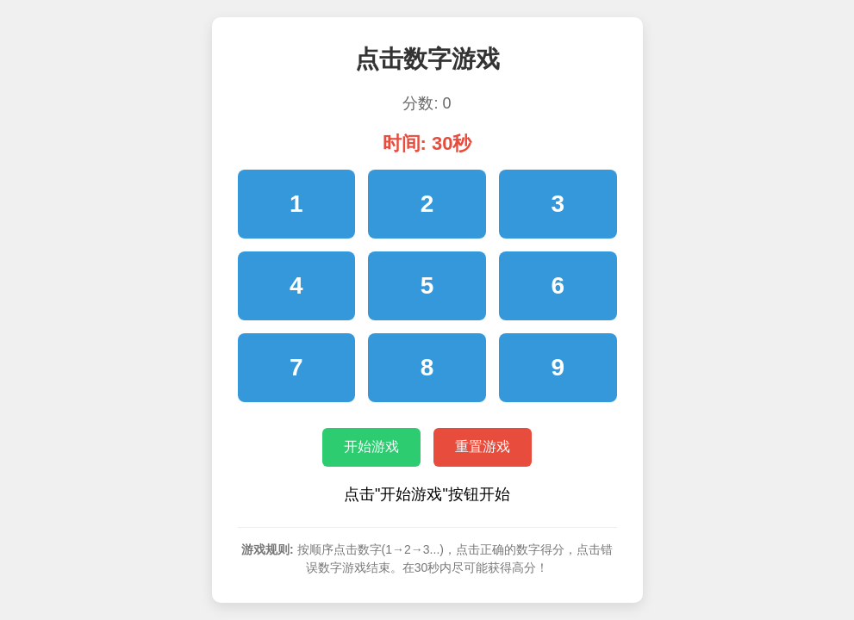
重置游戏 (482, 446)
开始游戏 (371, 446)
